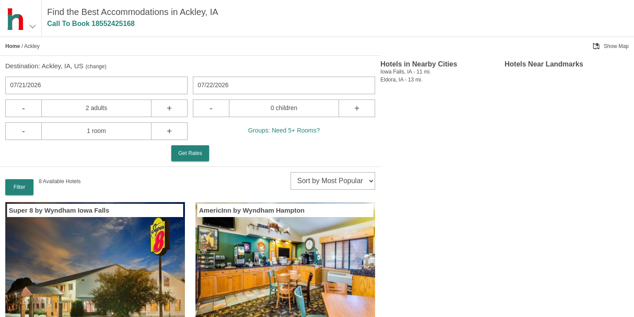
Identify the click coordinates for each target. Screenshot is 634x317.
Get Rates (190, 153)
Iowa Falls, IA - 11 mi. (405, 72)
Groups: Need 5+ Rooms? (284, 130)
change (95, 66)
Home (12, 46)
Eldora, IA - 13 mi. (401, 80)
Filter (20, 187)
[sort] (333, 181)
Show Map (616, 46)
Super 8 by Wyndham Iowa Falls (59, 210)
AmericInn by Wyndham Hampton (252, 210)
